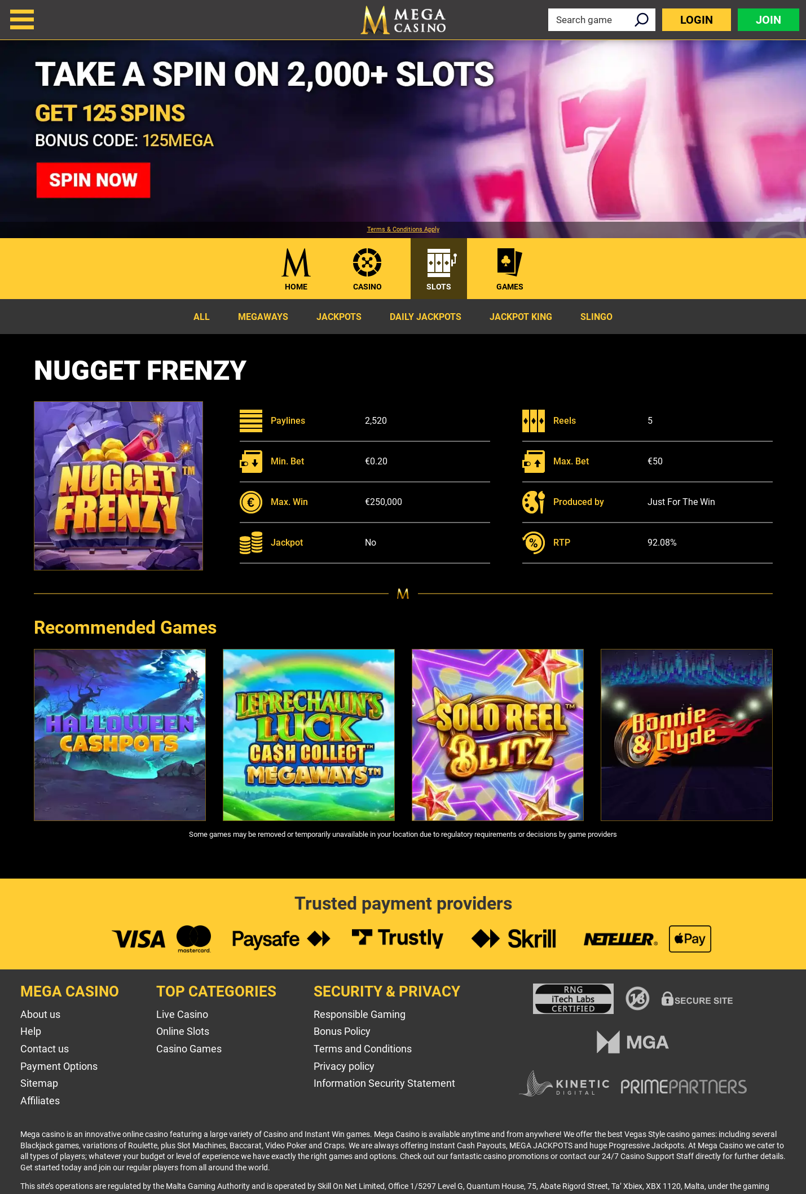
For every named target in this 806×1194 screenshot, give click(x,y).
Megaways (263, 316)
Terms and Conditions (363, 1049)
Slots (438, 286)
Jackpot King (521, 316)
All (201, 316)
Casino (367, 286)
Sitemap (39, 1083)
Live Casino (182, 1014)
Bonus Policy (342, 1031)
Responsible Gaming (360, 1014)
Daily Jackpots (425, 316)
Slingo (596, 316)
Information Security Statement (384, 1083)
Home (296, 286)
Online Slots (182, 1031)
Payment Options (59, 1066)
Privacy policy (344, 1066)
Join (768, 20)
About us (40, 1014)
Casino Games (189, 1049)
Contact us (44, 1049)
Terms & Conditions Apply (403, 229)
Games (509, 286)
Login (696, 20)
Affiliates (40, 1101)
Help (30, 1031)
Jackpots (339, 316)
